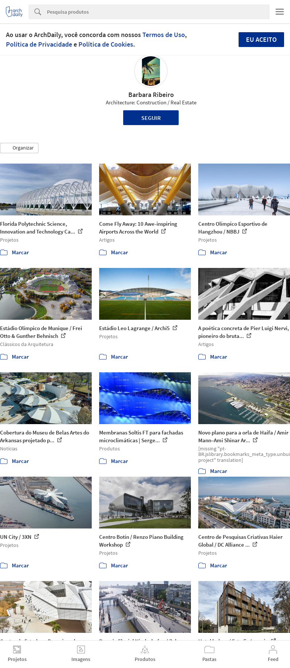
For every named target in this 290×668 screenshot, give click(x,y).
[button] (19, 148)
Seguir (151, 117)
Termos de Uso (163, 34)
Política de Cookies (105, 44)
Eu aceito (261, 39)
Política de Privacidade (39, 44)
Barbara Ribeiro (151, 94)
